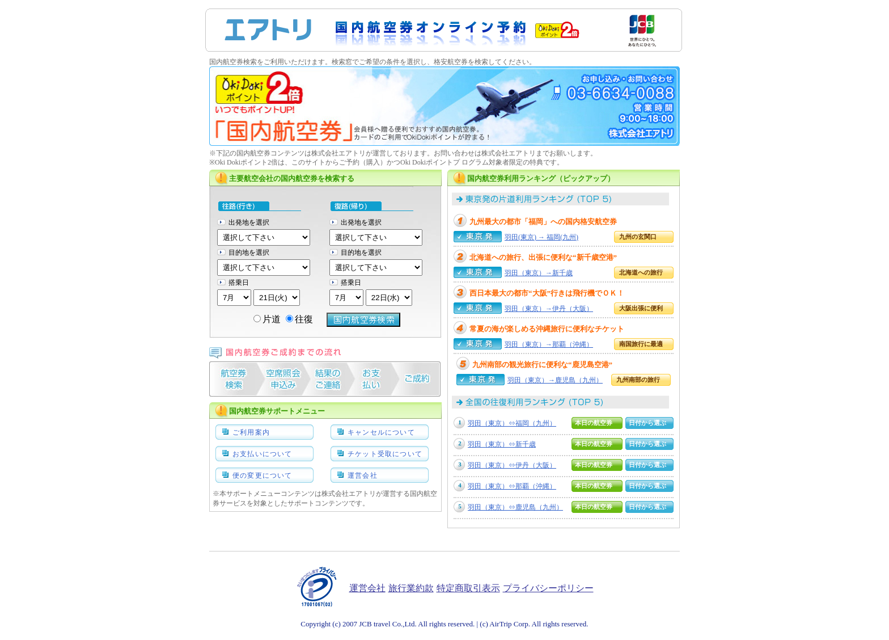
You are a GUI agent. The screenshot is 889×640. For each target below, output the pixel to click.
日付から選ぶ (647, 422)
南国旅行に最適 (641, 343)
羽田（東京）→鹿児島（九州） (555, 380)
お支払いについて (262, 454)
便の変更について (262, 475)
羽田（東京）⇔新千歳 (502, 444)
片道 (267, 319)
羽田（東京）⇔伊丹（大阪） (512, 465)
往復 (299, 319)
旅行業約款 (411, 588)
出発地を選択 (248, 222)
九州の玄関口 (638, 236)
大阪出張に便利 (641, 308)
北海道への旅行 (641, 272)
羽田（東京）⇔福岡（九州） (512, 423)
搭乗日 (238, 283)
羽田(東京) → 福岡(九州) (541, 237)
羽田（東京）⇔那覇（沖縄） (512, 486)
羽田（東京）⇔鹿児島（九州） (515, 507)
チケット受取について (385, 454)
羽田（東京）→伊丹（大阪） (549, 309)
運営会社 (363, 475)
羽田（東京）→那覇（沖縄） (549, 344)
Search (363, 320)
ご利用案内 (251, 432)
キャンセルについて (381, 432)
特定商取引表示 (468, 588)
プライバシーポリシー (548, 588)
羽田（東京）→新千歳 (539, 273)
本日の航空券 (593, 422)
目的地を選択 (248, 252)
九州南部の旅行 (638, 379)
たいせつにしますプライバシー (317, 587)
